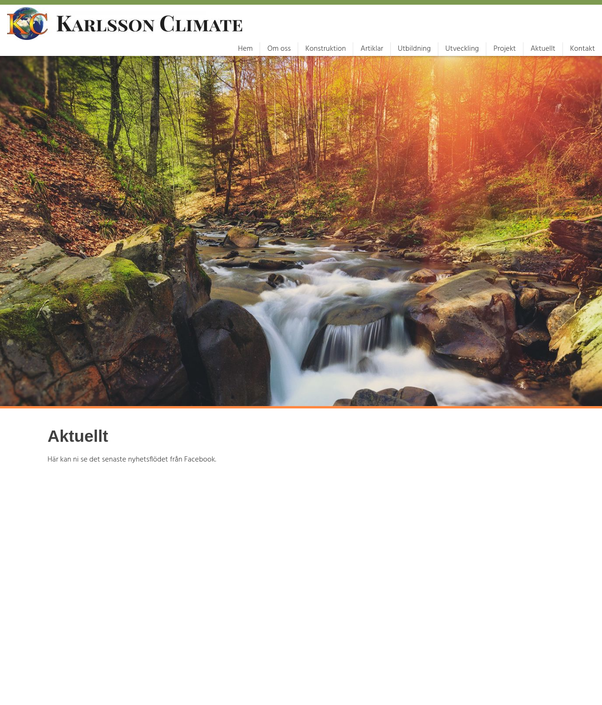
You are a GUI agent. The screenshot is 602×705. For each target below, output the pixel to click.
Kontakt (582, 49)
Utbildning (414, 49)
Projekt (504, 49)
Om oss (279, 49)
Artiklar (371, 49)
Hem (245, 49)
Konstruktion (325, 49)
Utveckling (462, 49)
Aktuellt (543, 49)
